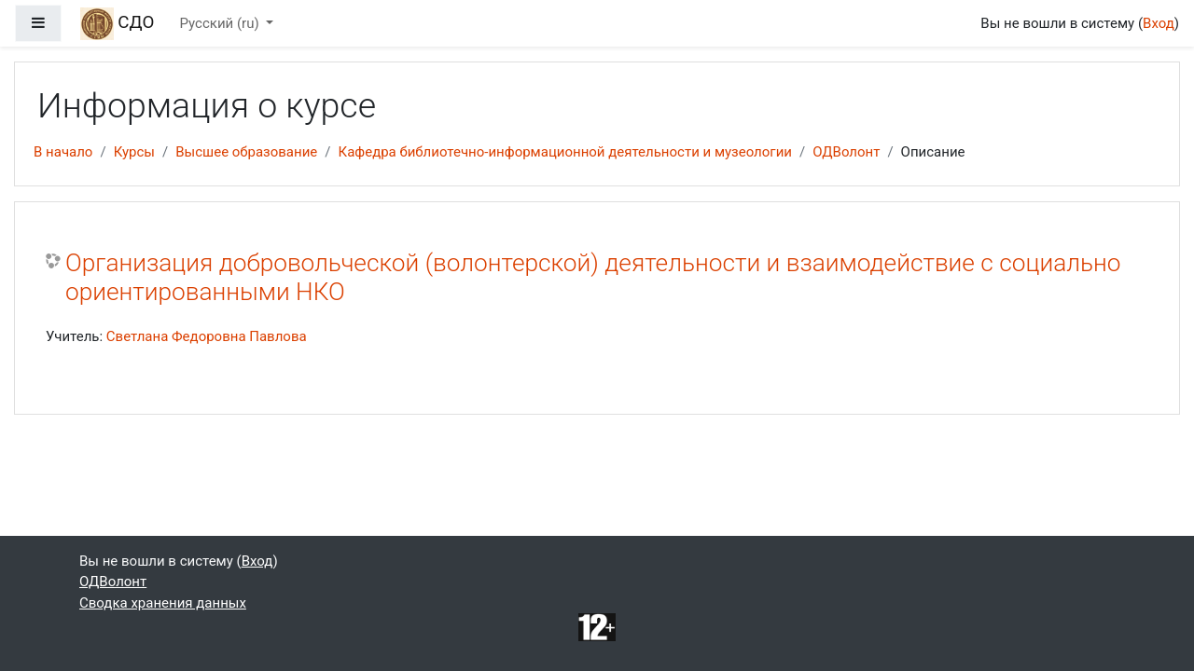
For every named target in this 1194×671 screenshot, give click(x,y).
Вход (1158, 23)
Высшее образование (246, 152)
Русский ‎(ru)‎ (221, 23)
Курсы (134, 152)
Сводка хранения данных (162, 603)
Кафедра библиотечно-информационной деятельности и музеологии (565, 152)
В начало (63, 152)
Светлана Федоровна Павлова (206, 336)
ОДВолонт (846, 152)
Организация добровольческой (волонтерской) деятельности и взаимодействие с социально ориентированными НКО (592, 278)
